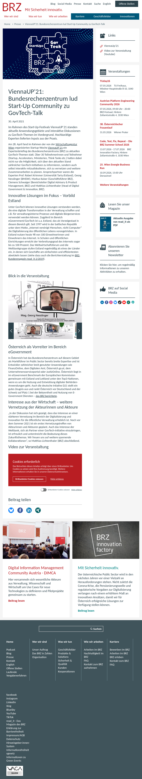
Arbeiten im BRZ (93, 649)
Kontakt (87, 3)
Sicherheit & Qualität (65, 662)
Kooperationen (66, 671)
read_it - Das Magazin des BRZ (15, 722)
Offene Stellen (128, 4)
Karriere (79, 16)
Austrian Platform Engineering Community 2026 (117, 102)
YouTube (11, 713)
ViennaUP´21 (55, 147)
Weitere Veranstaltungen (114, 184)
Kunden (62, 667)
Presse (77, 3)
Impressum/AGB (15, 735)
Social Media (64, 4)
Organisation (39, 657)
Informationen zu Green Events (16, 758)
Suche (97, 3)
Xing (38, 510)
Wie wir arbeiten (58, 16)
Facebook (20, 510)
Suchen (97, 629)
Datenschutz (13, 739)
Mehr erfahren (57, 479)
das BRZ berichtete (46, 396)
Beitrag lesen (16, 601)
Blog (52, 3)
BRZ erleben (116, 657)
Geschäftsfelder (102, 16)
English (107, 3)
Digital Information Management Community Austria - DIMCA (36, 570)
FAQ (86, 660)
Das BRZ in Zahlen (42, 653)
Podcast (10, 649)
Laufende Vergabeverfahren (16, 673)
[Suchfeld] (71, 629)
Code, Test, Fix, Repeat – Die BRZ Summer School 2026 (116, 142)
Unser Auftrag (40, 649)
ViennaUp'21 (111, 45)
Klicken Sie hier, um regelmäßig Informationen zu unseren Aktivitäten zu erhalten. (117, 268)
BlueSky (10, 709)
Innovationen (127, 16)
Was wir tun (35, 16)
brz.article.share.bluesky (11, 510)
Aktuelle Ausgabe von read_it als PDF (123, 222)
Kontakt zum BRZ (119, 660)
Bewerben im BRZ (120, 649)
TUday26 (105, 81)
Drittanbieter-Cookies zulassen (29, 479)
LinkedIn (29, 510)
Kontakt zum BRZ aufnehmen (93, 666)
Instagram (12, 698)
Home (7, 24)
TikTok (9, 717)
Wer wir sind (11, 16)
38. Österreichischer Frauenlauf (111, 125)
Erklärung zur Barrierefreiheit (15, 729)
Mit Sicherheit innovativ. (98, 567)
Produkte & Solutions (64, 655)
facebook (11, 694)
